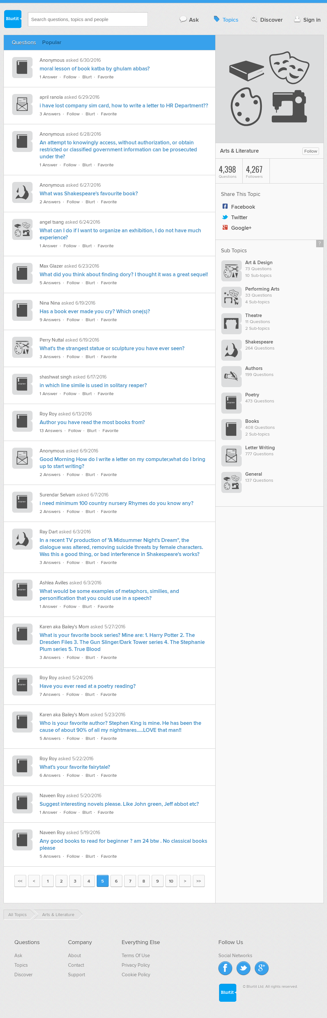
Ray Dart (48, 532)
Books (252, 421)
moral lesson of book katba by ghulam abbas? (95, 69)
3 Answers (50, 114)
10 (171, 881)
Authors (253, 368)
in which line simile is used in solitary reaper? (93, 385)
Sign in (307, 19)
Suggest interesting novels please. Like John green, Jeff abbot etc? (119, 804)
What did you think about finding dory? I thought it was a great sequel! (124, 274)
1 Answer (48, 77)
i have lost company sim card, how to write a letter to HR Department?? (124, 106)
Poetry (252, 395)
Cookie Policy (136, 975)
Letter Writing (260, 448)
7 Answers (50, 694)
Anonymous (52, 60)
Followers (258, 171)
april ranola (51, 97)
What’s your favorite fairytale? (75, 767)
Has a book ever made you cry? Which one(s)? (95, 311)
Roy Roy (48, 414)
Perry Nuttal (52, 340)
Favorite (106, 77)
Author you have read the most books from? (92, 422)
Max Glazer (51, 266)
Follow (70, 77)
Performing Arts (262, 289)
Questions (24, 43)
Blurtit (12, 18)
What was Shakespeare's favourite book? (89, 194)
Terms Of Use (136, 955)
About (74, 955)
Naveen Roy (52, 795)
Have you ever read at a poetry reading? (88, 686)
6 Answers (50, 775)
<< (20, 881)
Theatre (253, 316)
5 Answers (50, 282)
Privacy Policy (136, 965)
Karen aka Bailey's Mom (64, 627)
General (253, 474)
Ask (189, 19)
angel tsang (52, 222)
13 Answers (51, 430)
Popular (51, 43)
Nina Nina (50, 303)
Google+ (236, 228)
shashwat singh (56, 377)
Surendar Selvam (57, 495)
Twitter (234, 217)
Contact (76, 965)
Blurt (87, 77)
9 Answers (50, 319)
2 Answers (50, 202)
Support (76, 975)
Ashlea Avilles (54, 583)
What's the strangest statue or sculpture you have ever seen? (112, 348)
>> (198, 881)
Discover (266, 19)
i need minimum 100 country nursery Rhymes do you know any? (117, 503)
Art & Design (259, 263)
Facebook (238, 207)
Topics (225, 19)
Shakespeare (259, 342)
